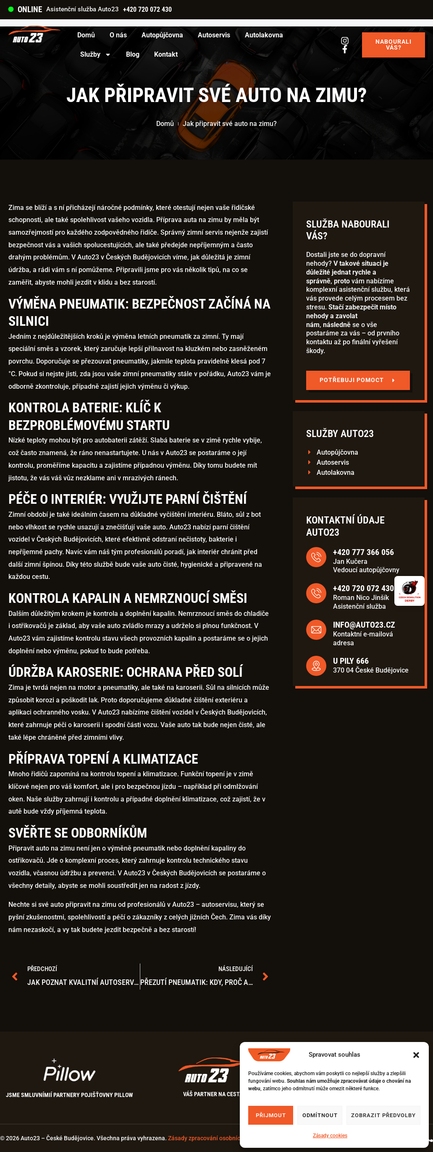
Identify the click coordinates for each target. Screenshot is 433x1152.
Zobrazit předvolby (383, 1115)
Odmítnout (320, 1115)
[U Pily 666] (396, 666)
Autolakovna (264, 35)
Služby (95, 54)
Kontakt (166, 54)
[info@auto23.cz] (396, 630)
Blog (132, 54)
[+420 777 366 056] (396, 557)
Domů (86, 35)
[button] (416, 1055)
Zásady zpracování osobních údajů (214, 1138)
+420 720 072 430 (147, 9)
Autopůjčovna (162, 35)
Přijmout (271, 1115)
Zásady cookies (330, 1136)
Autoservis (214, 35)
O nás (118, 35)
